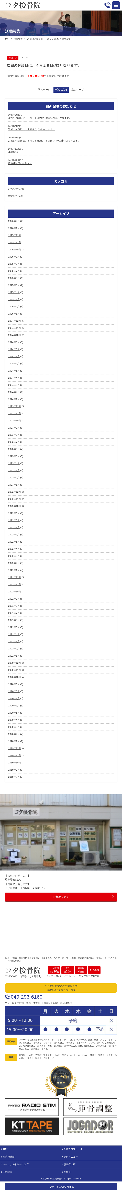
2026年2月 (14, 221)
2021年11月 (14, 584)
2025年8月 (14, 263)
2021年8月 (14, 605)
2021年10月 (14, 591)
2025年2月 (14, 306)
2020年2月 (14, 734)
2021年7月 (14, 613)
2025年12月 (14, 235)
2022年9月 (14, 513)
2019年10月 (14, 762)
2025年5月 (14, 285)
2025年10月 (14, 249)
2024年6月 (14, 363)
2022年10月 (14, 506)
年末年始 (13, 152)
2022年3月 (14, 556)
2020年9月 (14, 684)
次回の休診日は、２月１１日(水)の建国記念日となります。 (39, 118)
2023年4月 (14, 463)
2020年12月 (14, 662)
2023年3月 (14, 470)
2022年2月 (14, 563)
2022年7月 (14, 527)
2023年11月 (14, 413)
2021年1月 (14, 655)
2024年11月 (14, 328)
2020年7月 (14, 698)
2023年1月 (14, 484)
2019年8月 (14, 776)
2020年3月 (14, 727)
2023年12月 (14, 406)
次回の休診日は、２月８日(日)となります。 (31, 129)
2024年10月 (14, 335)
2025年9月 (14, 256)
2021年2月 (14, 648)
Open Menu (116, 5)
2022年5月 (14, 541)
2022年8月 (14, 520)
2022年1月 (14, 570)
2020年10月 (14, 677)
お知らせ (13, 188)
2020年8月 (14, 691)
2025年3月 (14, 299)
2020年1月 (14, 741)
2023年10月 (14, 420)
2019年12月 (14, 748)
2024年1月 (14, 399)
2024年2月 (14, 392)
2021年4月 (14, 634)
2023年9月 (14, 427)
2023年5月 (14, 456)
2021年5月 (14, 627)
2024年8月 (14, 349)
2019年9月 (14, 769)
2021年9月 (14, 598)
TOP (7, 38)
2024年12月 (14, 320)
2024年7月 (14, 356)
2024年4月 (14, 377)
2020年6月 (14, 705)
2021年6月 (14, 620)
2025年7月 (14, 271)
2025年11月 (14, 242)
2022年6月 (14, 534)
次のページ (77, 89)
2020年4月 (14, 719)
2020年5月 (14, 712)
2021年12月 (14, 577)
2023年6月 (14, 449)
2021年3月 (14, 641)
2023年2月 (14, 477)
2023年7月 (14, 442)
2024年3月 (14, 385)
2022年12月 (14, 491)
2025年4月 (14, 292)
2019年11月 (14, 755)
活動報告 (18, 38)
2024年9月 (14, 342)
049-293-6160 (26, 996)
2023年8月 (14, 434)
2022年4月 (14, 548)
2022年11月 (14, 499)
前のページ (44, 89)
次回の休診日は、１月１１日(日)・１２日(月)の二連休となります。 (44, 140)
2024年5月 (14, 370)
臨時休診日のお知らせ (20, 163)
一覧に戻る (61, 89)
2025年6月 (14, 278)
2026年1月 (14, 228)
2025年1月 (14, 313)
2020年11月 (14, 670)
